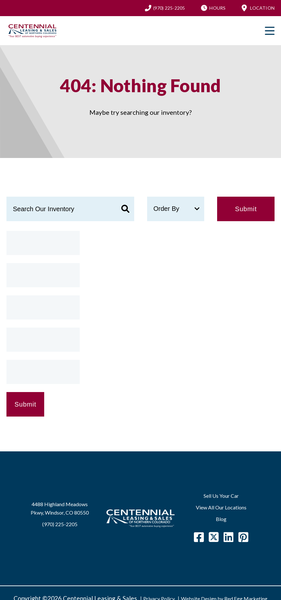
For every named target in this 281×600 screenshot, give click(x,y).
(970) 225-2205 (169, 8)
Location (262, 8)
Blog (221, 519)
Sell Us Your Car (221, 496)
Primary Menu (270, 30)
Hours (217, 8)
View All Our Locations (221, 507)
